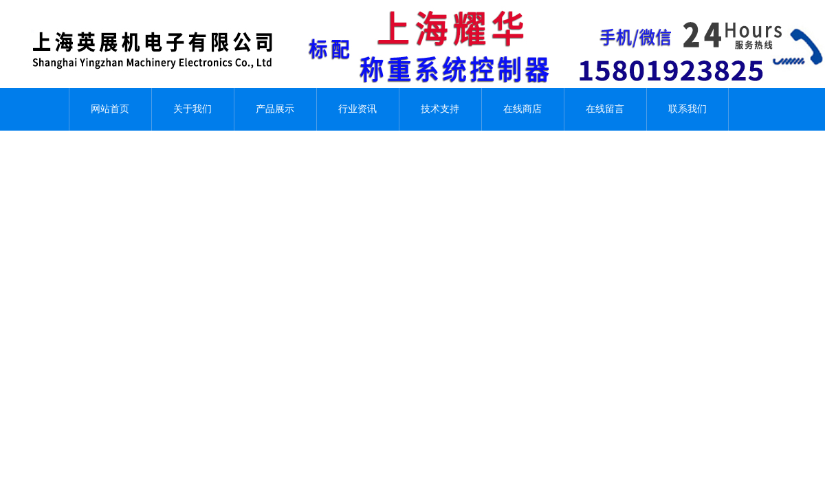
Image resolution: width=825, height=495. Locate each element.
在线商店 (522, 109)
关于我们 (192, 109)
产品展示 (275, 109)
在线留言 (605, 109)
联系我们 (687, 109)
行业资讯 (357, 109)
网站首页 (110, 109)
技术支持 (440, 109)
